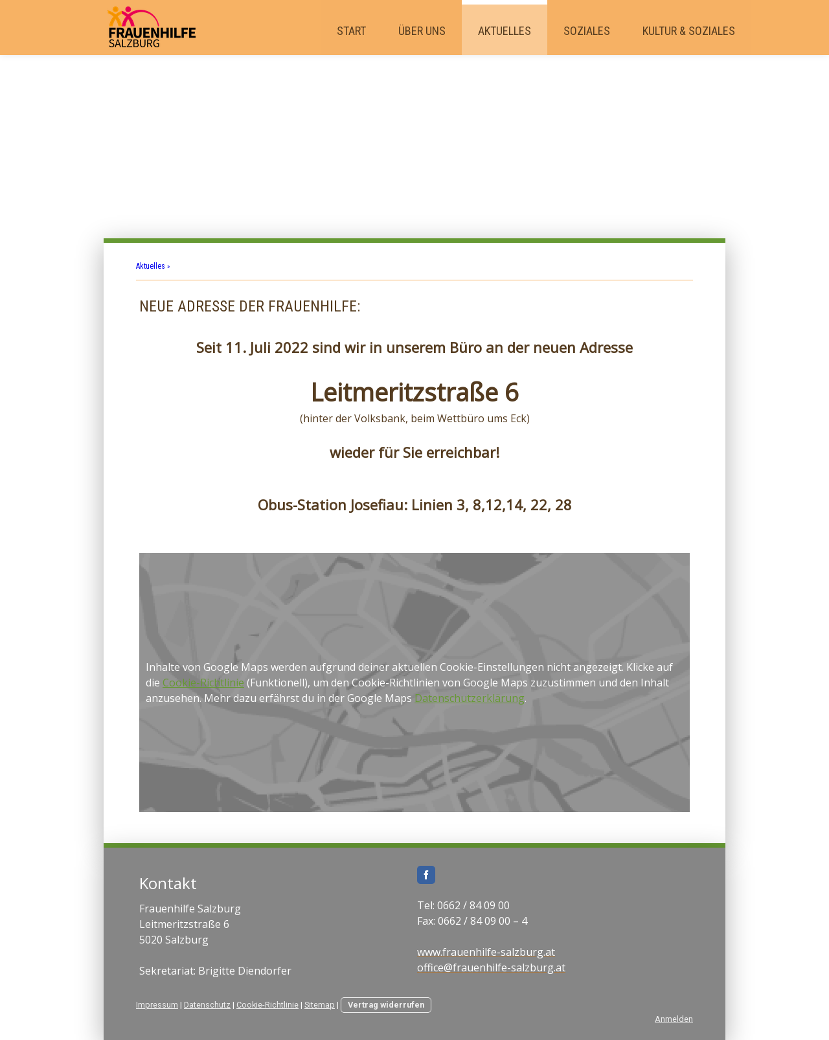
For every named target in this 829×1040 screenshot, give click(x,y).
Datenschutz (207, 1005)
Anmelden (674, 1019)
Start (351, 31)
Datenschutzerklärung (469, 698)
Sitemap (319, 1005)
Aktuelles (504, 31)
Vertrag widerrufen (386, 1005)
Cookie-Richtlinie (203, 682)
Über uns (422, 31)
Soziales (586, 31)
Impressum (157, 1005)
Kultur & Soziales (688, 31)
